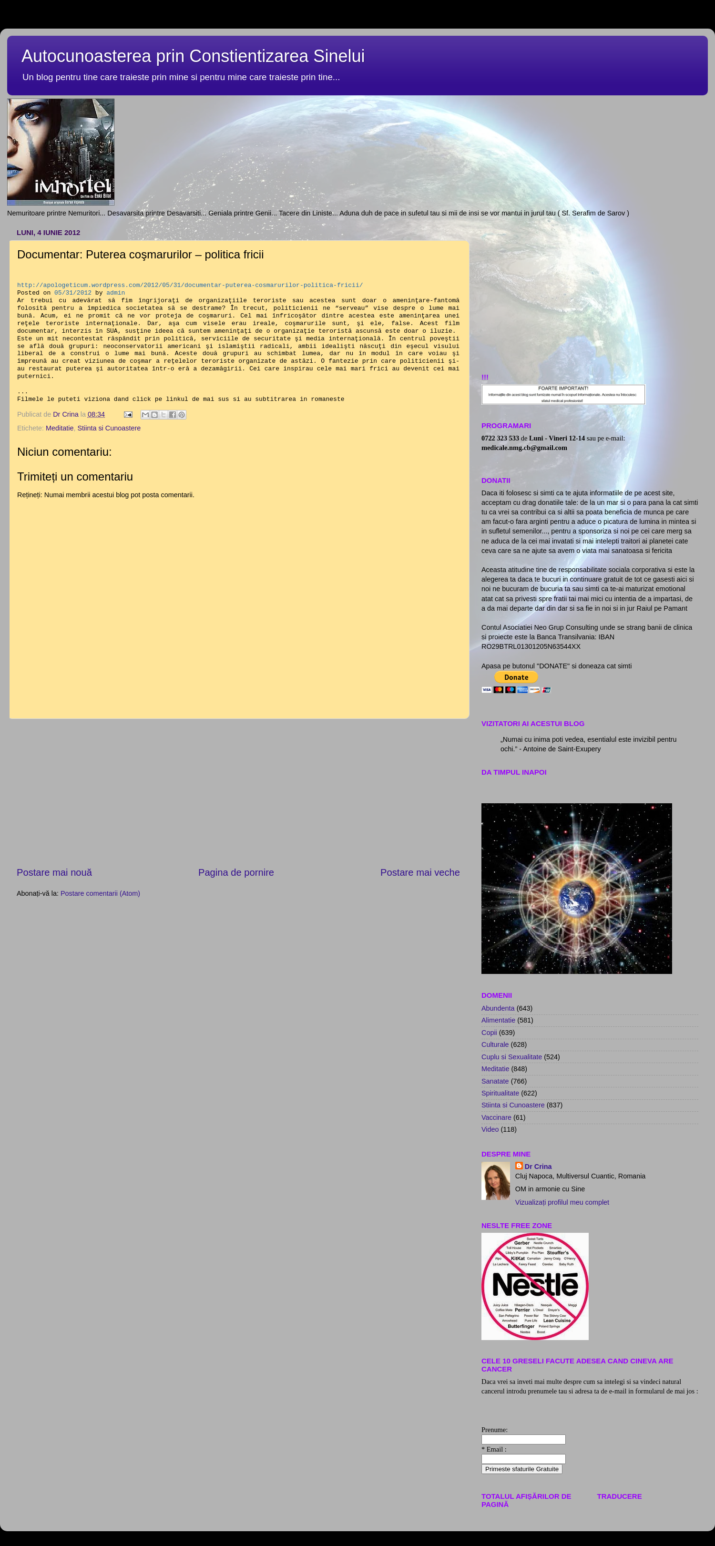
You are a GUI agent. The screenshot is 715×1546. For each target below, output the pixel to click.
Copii (489, 1032)
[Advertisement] (589, 291)
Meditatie (59, 428)
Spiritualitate (500, 1093)
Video (490, 1129)
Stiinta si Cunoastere (109, 428)
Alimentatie (498, 1020)
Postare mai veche (420, 872)
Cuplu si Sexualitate (511, 1057)
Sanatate (495, 1081)
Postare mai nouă (54, 872)
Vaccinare (496, 1117)
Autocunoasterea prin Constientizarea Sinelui (193, 56)
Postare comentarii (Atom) (100, 893)
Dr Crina (538, 1166)
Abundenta (498, 1008)
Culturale (495, 1044)
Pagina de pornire (236, 872)
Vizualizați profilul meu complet (562, 1202)
